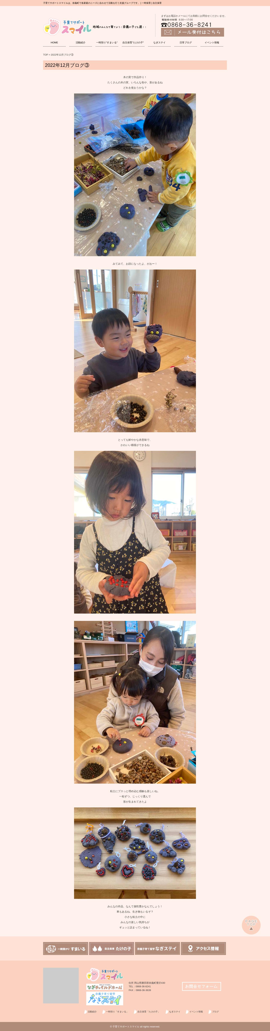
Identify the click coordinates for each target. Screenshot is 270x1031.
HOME (54, 42)
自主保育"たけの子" (133, 42)
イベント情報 (212, 42)
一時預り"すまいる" (106, 42)
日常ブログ (186, 42)
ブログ (215, 1011)
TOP (45, 54)
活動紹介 (81, 42)
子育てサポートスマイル (125, 1026)
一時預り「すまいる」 (117, 1011)
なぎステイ (159, 42)
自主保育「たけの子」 (148, 1011)
